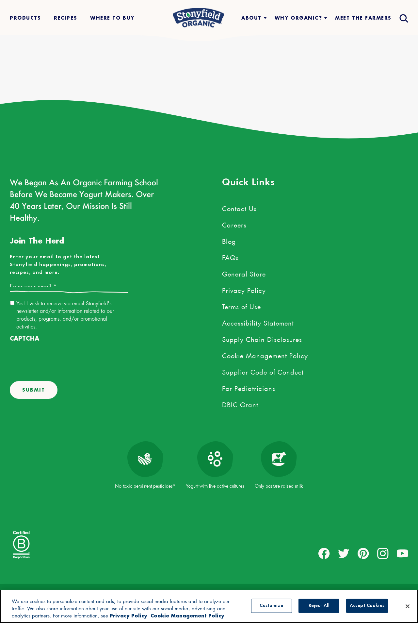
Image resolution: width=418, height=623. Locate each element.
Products (25, 18)
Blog (229, 240)
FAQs (230, 257)
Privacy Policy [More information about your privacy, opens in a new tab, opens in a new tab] (128, 616)
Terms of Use (241, 306)
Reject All (319, 605)
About (251, 18)
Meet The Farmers (363, 18)
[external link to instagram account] (383, 553)
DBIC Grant (240, 404)
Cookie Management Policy (265, 355)
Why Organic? (298, 18)
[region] (209, 606)
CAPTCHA (24, 338)
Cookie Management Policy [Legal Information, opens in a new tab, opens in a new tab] (186, 616)
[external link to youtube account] (402, 553)
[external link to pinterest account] (363, 553)
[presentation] (59, 358)
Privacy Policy (244, 289)
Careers (234, 224)
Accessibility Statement (258, 322)
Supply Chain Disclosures (262, 338)
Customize (271, 605)
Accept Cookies (367, 605)
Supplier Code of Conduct (263, 371)
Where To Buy (112, 18)
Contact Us (239, 208)
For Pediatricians (248, 387)
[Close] (407, 606)
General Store (244, 273)
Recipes (65, 18)
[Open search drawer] (403, 18)
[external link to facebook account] (324, 553)
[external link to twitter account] (343, 553)
